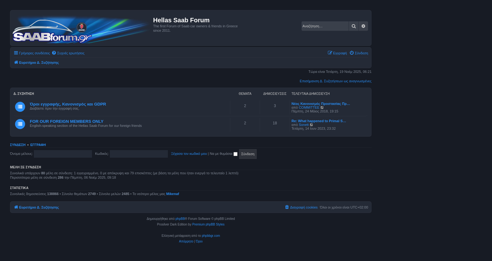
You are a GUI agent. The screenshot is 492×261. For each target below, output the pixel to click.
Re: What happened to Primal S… (318, 121)
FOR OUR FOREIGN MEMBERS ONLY (67, 121)
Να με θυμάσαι (224, 153)
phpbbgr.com (211, 235)
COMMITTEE (309, 107)
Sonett (304, 125)
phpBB (180, 218)
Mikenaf (172, 194)
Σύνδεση (17, 145)
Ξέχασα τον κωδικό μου (189, 153)
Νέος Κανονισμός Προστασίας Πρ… (320, 104)
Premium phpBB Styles (208, 224)
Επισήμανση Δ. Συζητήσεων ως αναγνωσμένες (336, 81)
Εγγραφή (38, 145)
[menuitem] (67, 53)
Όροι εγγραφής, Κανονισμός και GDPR (68, 104)
